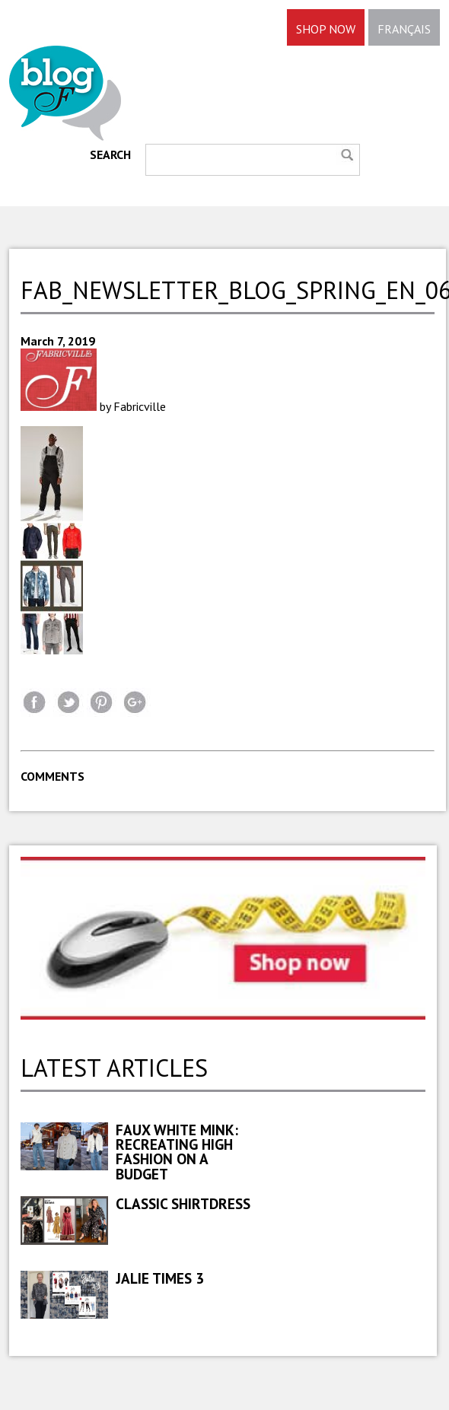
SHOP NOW (325, 29)
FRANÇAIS (404, 29)
